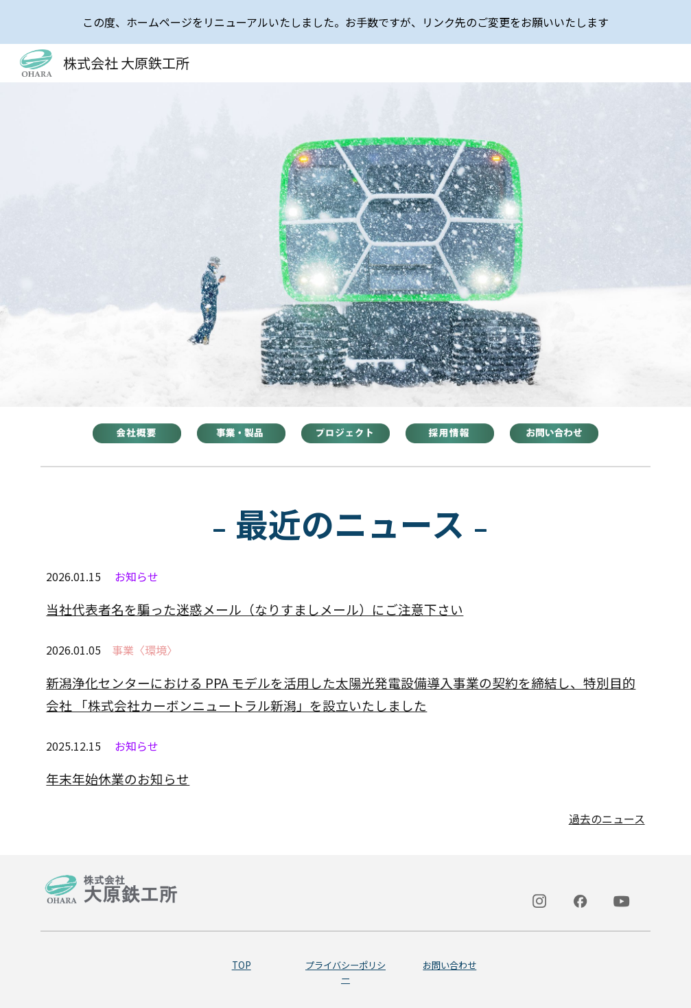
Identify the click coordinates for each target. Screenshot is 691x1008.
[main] (345, 523)
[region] (345, 22)
